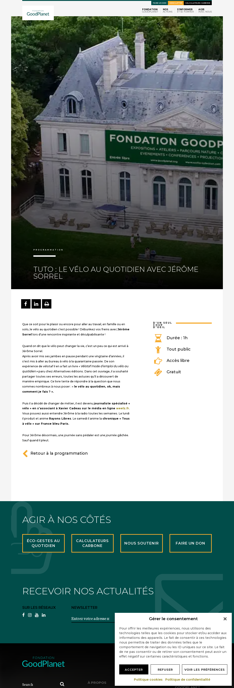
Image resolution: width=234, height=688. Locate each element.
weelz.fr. (123, 408)
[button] (225, 619)
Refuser (165, 669)
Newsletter (175, 3)
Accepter (134, 669)
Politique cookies (148, 680)
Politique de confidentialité (188, 680)
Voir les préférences (204, 669)
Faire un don (159, 3)
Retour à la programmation (55, 453)
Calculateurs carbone (197, 3)
